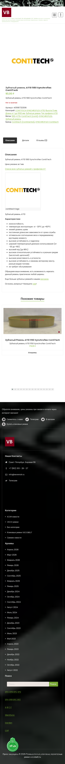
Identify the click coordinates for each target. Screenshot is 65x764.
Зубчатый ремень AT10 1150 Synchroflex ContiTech (32, 340)
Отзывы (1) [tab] (41, 140)
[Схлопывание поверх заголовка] (60, 14)
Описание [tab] (10, 140)
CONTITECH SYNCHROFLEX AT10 (30, 110)
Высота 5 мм (51, 110)
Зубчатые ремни (33, 113)
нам (34, 283)
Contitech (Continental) (23, 122)
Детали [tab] (25, 140)
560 (13, 116)
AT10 (18, 116)
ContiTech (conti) (29, 116)
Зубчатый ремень (13, 119)
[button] (12, 389)
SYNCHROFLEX (45, 116)
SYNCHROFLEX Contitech (47, 122)
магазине (44, 279)
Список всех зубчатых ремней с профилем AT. (25, 169)
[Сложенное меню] (54, 15)
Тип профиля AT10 (49, 113)
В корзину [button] (32, 352)
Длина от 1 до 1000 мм (15, 113)
